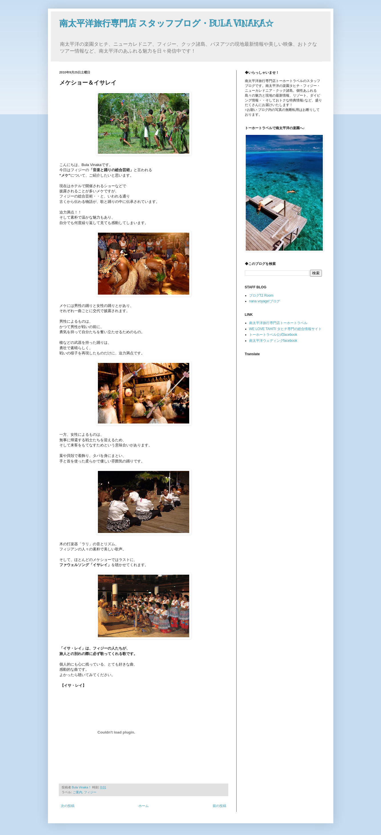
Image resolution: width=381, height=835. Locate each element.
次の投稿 (67, 806)
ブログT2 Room (261, 295)
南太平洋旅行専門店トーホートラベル (278, 323)
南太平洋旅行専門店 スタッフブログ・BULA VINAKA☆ (166, 23)
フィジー (90, 792)
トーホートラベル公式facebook (273, 335)
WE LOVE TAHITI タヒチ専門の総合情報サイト (285, 329)
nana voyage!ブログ (264, 301)
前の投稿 (219, 806)
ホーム (143, 806)
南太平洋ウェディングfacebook (273, 341)
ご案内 (77, 792)
